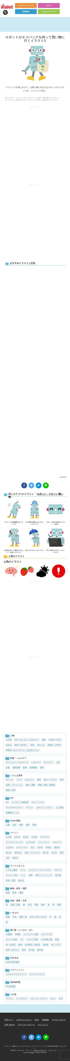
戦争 (21, 825)
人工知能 (59, 807)
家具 (14, 893)
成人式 (9, 853)
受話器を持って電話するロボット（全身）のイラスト (13, 551)
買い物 (19, 100)
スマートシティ (17, 970)
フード (19, 780)
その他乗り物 (46, 939)
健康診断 (16, 767)
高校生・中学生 (54, 745)
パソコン (29, 807)
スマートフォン (38, 802)
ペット (23, 875)
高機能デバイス (12, 813)
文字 (61, 998)
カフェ (23, 870)
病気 (42, 767)
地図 (8, 893)
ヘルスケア (36, 762)
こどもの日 (30, 842)
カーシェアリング (37, 974)
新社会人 (18, 853)
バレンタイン (43, 842)
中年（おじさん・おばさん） (26, 740)
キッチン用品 (11, 939)
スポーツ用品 (32, 939)
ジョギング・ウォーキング (40, 870)
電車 (24, 950)
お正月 (17, 837)
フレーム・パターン (39, 998)
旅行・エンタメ (50, 780)
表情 (32, 745)
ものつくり (29, 780)
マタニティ (48, 762)
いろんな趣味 (11, 870)
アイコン (9, 998)
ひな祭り (9, 847)
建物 (21, 893)
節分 (62, 853)
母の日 (45, 853)
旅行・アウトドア (32, 853)
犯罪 (28, 825)
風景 (59, 905)
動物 (8, 917)
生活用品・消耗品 (32, 945)
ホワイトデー (22, 847)
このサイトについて (26, 5)
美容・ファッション (14, 785)
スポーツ (58, 870)
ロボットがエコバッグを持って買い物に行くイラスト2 (35, 38)
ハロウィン (57, 842)
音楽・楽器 (10, 880)
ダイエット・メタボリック (17, 762)
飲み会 (21, 880)
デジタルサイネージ (14, 807)
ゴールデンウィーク (14, 842)
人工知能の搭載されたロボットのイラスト (34, 523)
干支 (14, 917)
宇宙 (36, 905)
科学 (62, 780)
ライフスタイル (10, 100)
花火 (8, 858)
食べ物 (31, 950)
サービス (9, 780)
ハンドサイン (22, 998)
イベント (14, 833)
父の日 (54, 853)
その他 (9, 740)
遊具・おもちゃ (12, 950)
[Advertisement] (35, 370)
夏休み (57, 847)
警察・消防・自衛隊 (46, 785)
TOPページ (8, 1020)
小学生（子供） (55, 740)
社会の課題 (15, 820)
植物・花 (23, 917)
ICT (6, 98)
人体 (58, 762)
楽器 (20, 945)
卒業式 (48, 847)
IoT (7, 802)
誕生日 (15, 858)
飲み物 (40, 950)
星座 (43, 905)
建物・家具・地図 (18, 888)
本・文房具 (10, 945)
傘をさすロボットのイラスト (34, 550)
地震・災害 (15, 905)
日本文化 (14, 958)
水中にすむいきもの (38, 917)
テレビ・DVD (11, 875)
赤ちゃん (41, 745)
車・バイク (56, 945)
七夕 (32, 847)
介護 (8, 767)
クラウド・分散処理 (20, 802)
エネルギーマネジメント (16, 974)
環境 (34, 825)
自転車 (45, 945)
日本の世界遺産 (12, 962)
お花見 (34, 837)
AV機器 (9, 934)
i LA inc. (31, 1052)
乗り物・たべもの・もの (21, 930)
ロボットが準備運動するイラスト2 (13, 523)
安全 (14, 825)
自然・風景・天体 (18, 900)
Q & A (48, 5)
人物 (12, 735)
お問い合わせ (9, 1025)
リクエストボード (49, 12)
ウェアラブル (46, 934)
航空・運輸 (30, 785)
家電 (57, 939)
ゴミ (22, 939)
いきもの (14, 912)
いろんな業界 (16, 775)
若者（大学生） (21, 745)
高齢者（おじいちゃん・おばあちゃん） (23, 750)
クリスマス (44, 837)
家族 (44, 740)
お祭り (26, 837)
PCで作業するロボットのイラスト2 (56, 551)
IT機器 (17, 934)
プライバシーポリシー (26, 1025)
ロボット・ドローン (15, 98)
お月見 (9, 837)
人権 (8, 825)
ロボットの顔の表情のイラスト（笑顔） (55, 523)
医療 (25, 767)
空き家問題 (10, 986)
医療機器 (33, 767)
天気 (30, 905)
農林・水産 (10, 790)
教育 (39, 780)
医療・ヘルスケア (18, 758)
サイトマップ (43, 1025)
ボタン (53, 998)
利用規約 (25, 12)
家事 (31, 875)
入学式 (40, 847)
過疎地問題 (15, 982)
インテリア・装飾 (30, 934)
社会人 (9, 745)
